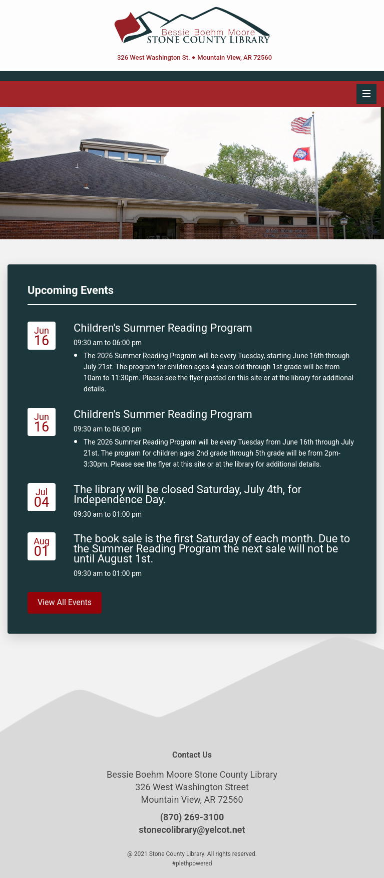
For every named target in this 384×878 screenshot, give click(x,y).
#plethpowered (192, 863)
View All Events (65, 602)
